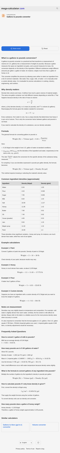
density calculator (45, 125)
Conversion (11, 14)
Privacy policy (20, 449)
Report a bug (40, 449)
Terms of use (30, 449)
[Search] (57, 8)
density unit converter (29, 398)
